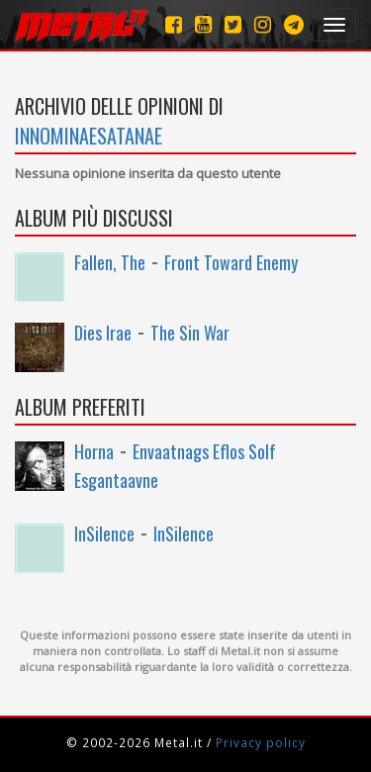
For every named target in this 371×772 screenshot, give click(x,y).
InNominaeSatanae (88, 135)
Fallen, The (109, 262)
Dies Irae (103, 332)
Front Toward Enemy (231, 262)
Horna (94, 451)
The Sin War (190, 332)
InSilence (104, 533)
